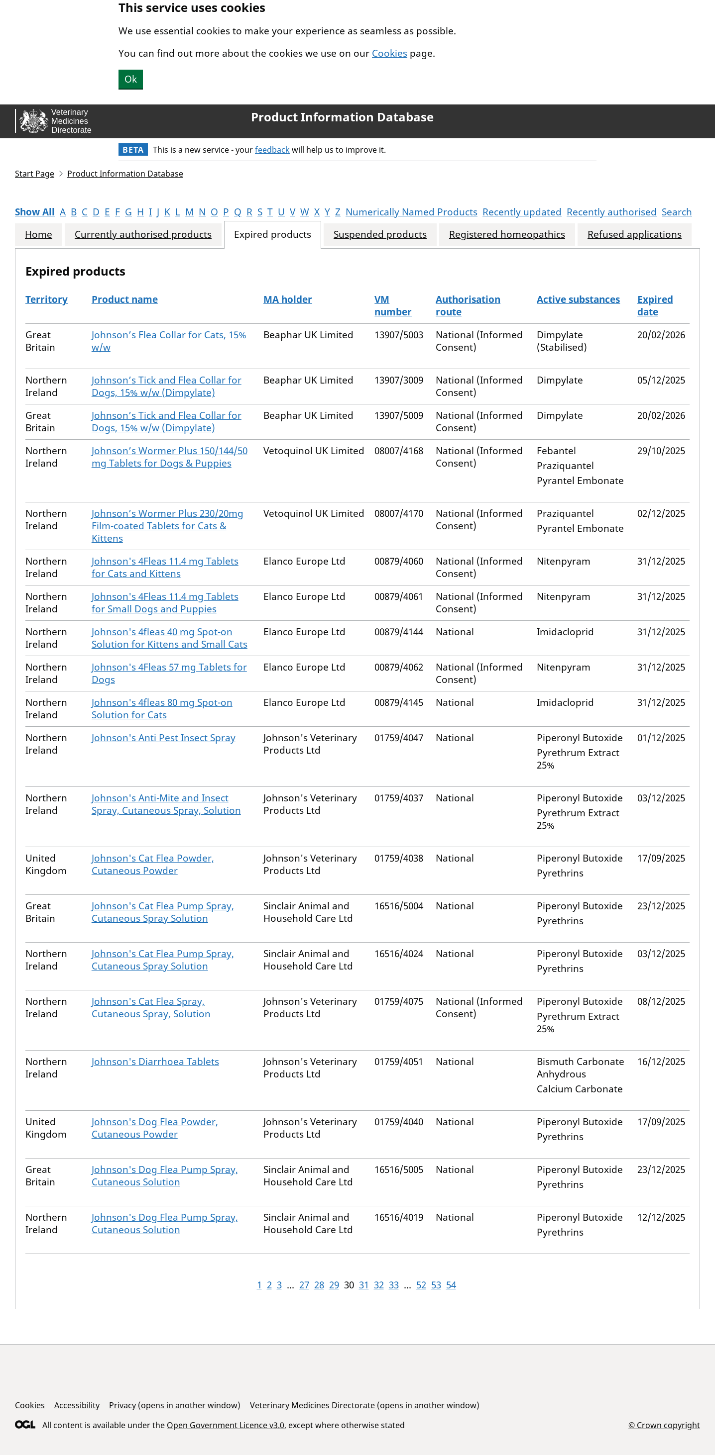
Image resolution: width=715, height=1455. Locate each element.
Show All (35, 211)
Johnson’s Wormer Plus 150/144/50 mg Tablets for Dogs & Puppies (169, 457)
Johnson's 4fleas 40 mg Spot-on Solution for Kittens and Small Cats (169, 638)
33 (394, 1284)
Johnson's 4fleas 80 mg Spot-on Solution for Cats (162, 708)
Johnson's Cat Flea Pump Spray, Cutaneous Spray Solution (163, 912)
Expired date (655, 305)
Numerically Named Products (411, 211)
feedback (272, 149)
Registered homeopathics (507, 234)
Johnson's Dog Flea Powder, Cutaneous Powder (155, 1128)
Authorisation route (468, 305)
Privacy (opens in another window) (174, 1405)
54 (451, 1284)
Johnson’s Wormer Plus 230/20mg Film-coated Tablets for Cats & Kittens (167, 526)
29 (334, 1284)
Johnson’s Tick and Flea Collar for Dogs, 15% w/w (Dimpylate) (166, 386)
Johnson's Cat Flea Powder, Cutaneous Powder (153, 864)
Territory (46, 299)
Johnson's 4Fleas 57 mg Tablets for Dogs (169, 673)
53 (436, 1284)
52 (421, 1284)
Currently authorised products (143, 234)
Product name (125, 299)
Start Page (34, 173)
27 (304, 1284)
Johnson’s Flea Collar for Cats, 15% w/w (169, 341)
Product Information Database (342, 116)
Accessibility (77, 1405)
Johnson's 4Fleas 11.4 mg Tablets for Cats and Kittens (165, 567)
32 (379, 1284)
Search (677, 211)
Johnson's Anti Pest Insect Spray (164, 737)
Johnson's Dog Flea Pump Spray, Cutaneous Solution (165, 1175)
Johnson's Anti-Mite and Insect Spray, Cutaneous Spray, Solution (166, 804)
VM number (393, 305)
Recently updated (522, 211)
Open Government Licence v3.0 (225, 1425)
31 (364, 1284)
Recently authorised (612, 211)
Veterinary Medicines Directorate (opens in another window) (364, 1405)
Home (38, 234)
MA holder (287, 299)
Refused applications (635, 234)
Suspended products (380, 234)
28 (319, 1284)
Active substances (578, 299)
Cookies (389, 53)
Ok (130, 79)
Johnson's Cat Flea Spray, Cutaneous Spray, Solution (151, 1007)
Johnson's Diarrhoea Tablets (155, 1061)
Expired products (272, 234)
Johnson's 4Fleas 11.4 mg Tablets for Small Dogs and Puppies (165, 602)
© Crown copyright (664, 1425)
